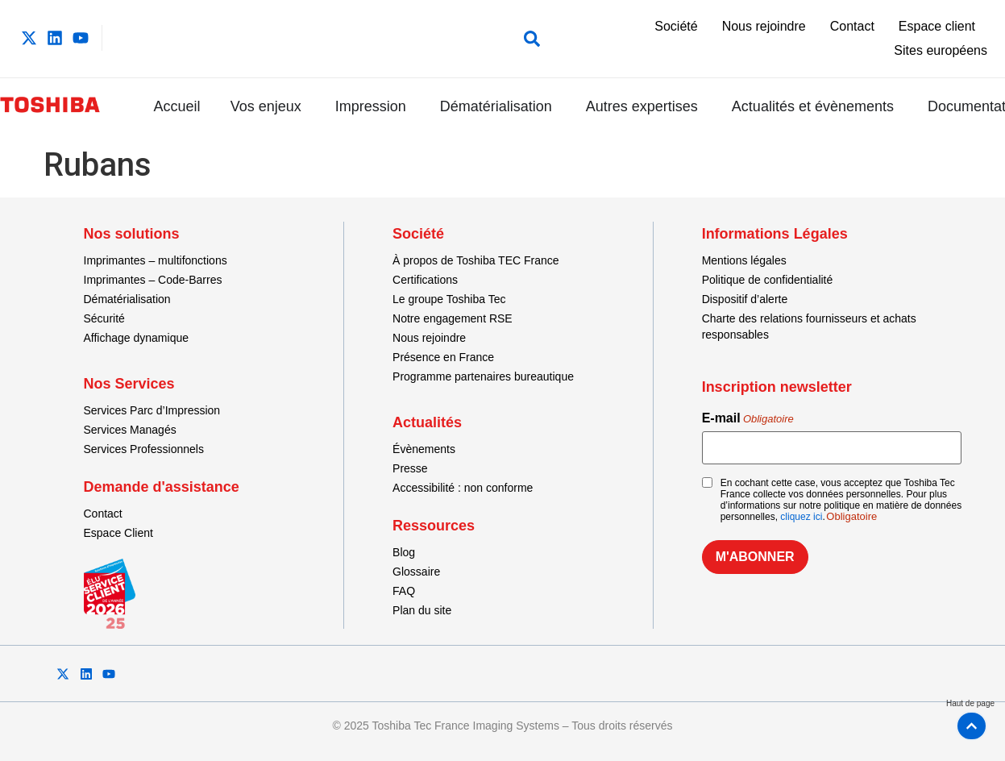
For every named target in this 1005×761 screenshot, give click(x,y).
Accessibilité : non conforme (462, 487)
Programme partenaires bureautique (483, 376)
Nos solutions (132, 234)
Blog (403, 552)
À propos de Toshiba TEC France (475, 260)
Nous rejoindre (764, 26)
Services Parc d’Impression (152, 410)
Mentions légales (744, 260)
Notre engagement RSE (452, 318)
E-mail (748, 418)
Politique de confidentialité (767, 279)
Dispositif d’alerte (745, 299)
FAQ (403, 590)
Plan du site (421, 610)
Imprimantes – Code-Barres (153, 279)
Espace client (937, 26)
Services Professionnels (144, 449)
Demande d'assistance (161, 487)
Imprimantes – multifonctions (155, 260)
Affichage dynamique (136, 337)
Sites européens (940, 50)
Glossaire (416, 571)
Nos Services (129, 384)
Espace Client (118, 532)
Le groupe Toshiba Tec (448, 299)
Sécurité (104, 318)
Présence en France (443, 357)
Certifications (425, 279)
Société (675, 26)
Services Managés (130, 429)
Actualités (427, 422)
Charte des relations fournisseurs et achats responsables (809, 326)
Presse (410, 468)
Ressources (433, 526)
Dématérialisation (127, 299)
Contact (852, 26)
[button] (528, 38)
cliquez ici (801, 516)
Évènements (423, 449)
